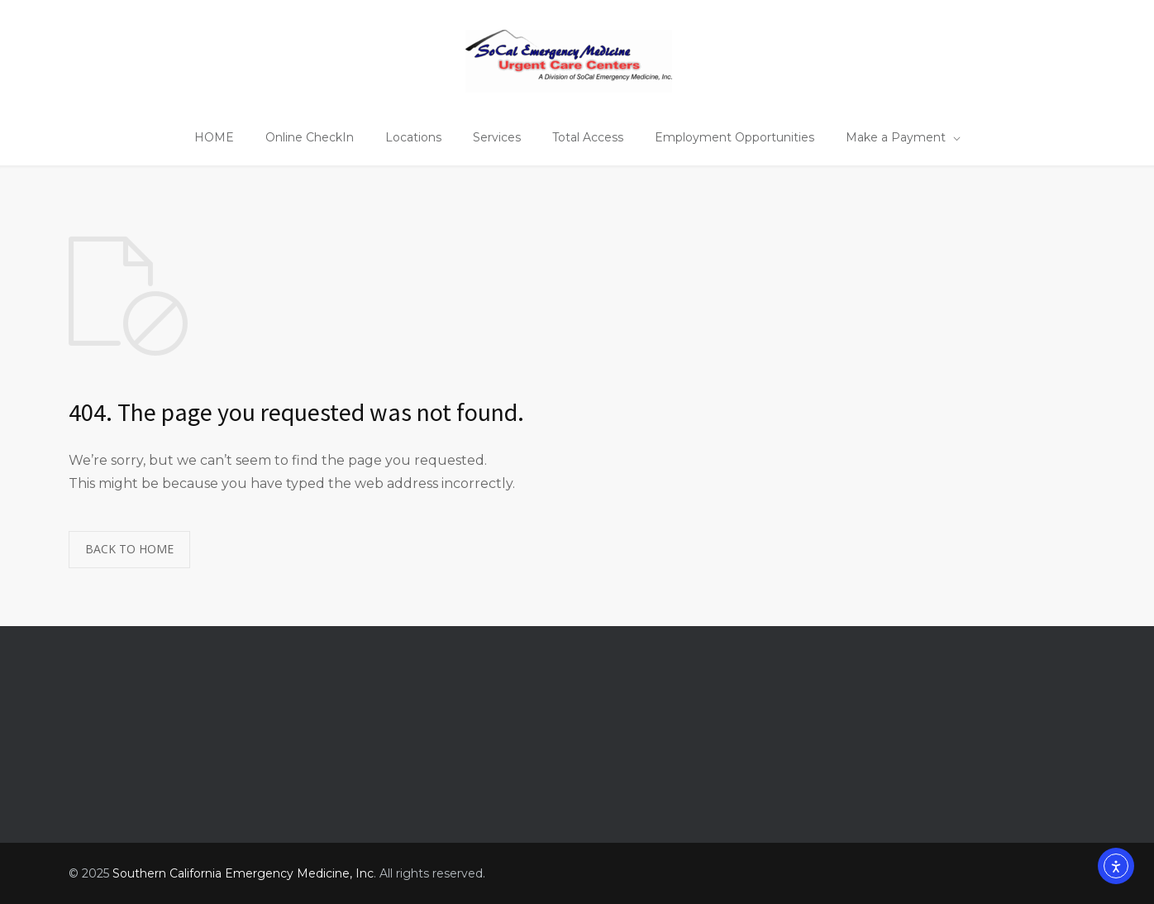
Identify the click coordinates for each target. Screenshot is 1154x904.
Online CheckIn (309, 137)
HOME (214, 137)
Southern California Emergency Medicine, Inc (243, 873)
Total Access (587, 137)
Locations (413, 137)
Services (497, 137)
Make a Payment (896, 137)
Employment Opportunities (734, 137)
